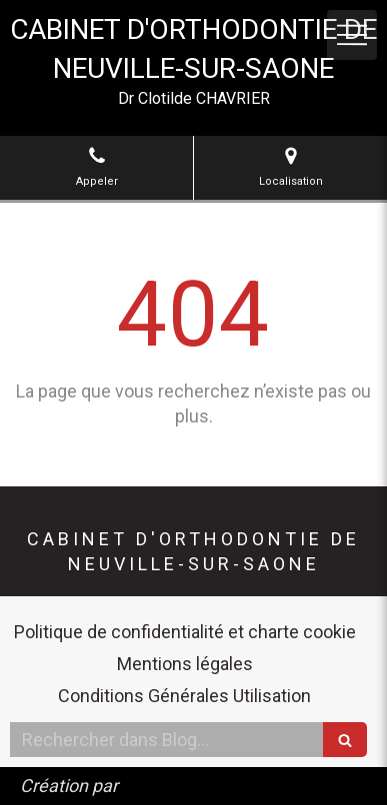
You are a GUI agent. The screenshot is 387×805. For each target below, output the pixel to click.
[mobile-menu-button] (352, 35)
